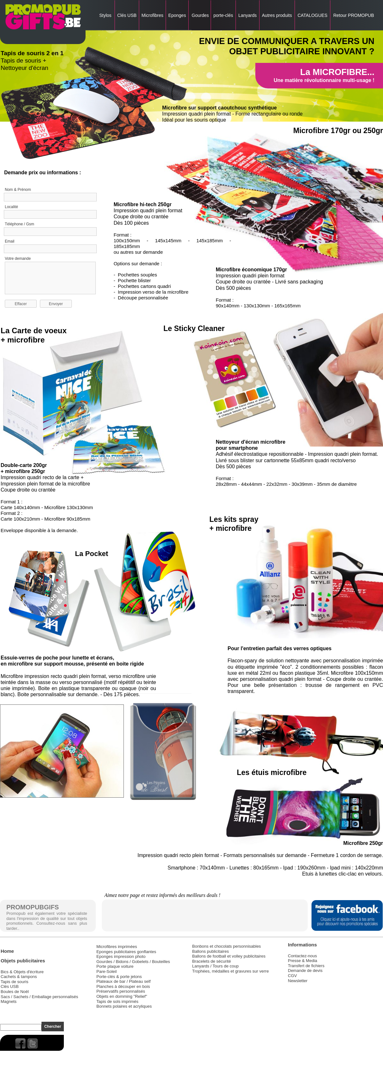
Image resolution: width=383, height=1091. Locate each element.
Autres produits (277, 15)
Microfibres (152, 15)
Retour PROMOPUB (353, 15)
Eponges (177, 15)
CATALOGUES (312, 15)
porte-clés (223, 15)
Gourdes (200, 15)
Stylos (105, 15)
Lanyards (247, 15)
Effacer (21, 304)
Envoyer (56, 304)
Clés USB (127, 15)
